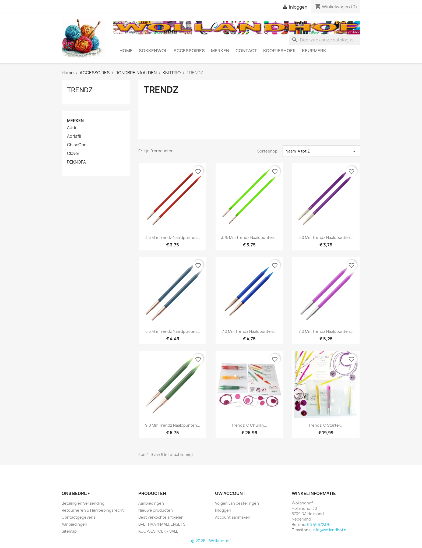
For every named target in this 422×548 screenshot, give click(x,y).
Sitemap (69, 531)
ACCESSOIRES (189, 51)
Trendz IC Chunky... (249, 425)
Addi (71, 127)
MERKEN (220, 51)
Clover (73, 153)
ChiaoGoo (76, 145)
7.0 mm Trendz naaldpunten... (249, 331)
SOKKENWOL (153, 51)
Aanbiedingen (74, 524)
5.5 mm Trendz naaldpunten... (172, 331)
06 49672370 (318, 524)
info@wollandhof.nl (329, 529)
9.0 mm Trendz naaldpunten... (172, 425)
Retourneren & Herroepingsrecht (93, 510)
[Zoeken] (324, 39)
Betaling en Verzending (83, 503)
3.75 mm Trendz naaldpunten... (249, 237)
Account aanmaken (232, 517)
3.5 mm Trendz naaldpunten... (172, 237)
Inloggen (223, 510)
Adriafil (74, 136)
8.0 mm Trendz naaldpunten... (325, 331)
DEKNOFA (76, 162)
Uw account (230, 493)
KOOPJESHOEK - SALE (158, 531)
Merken (75, 120)
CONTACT (246, 51)
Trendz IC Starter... (325, 425)
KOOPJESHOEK (279, 51)
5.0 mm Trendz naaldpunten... (325, 237)
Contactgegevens (79, 517)
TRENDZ (80, 89)
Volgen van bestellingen (237, 503)
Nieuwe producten (155, 510)
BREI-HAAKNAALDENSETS (161, 524)
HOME (126, 51)
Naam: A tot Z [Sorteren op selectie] (321, 151)
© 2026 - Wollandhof (211, 541)
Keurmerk (314, 51)
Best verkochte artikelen (161, 517)
